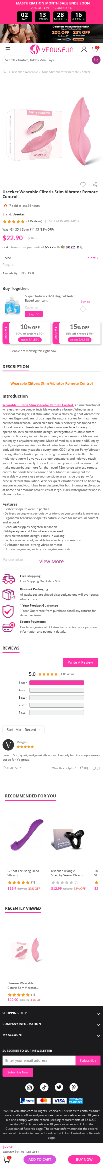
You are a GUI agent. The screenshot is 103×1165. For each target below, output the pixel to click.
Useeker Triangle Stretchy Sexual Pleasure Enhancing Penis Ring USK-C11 (68, 877)
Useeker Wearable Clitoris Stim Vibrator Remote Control (22, 987)
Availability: (10, 273)
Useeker (18, 214)
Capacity (31, 307)
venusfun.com (23, 1111)
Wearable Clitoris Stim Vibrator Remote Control (51, 383)
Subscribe (88, 1060)
